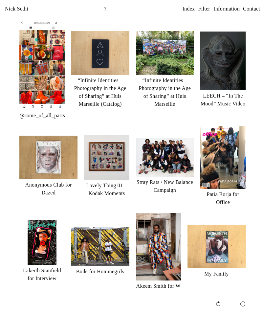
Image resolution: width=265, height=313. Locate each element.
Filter (204, 8)
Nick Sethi (16, 8)
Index (188, 8)
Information (226, 8)
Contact (251, 8)
